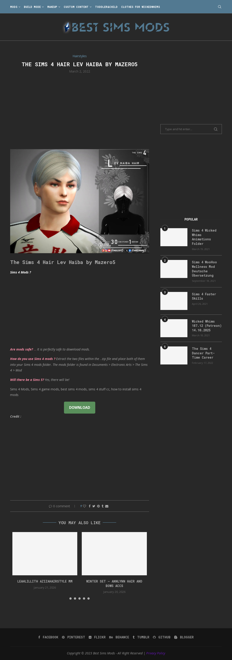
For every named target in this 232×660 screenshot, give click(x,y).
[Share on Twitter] (93, 506)
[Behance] (119, 637)
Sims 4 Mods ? (20, 272)
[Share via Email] (106, 506)
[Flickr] (97, 637)
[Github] (162, 637)
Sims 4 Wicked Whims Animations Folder (204, 237)
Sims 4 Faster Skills (204, 296)
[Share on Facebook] (90, 506)
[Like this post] (84, 506)
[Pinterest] (73, 637)
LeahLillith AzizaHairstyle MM (45, 581)
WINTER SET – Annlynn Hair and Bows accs (114, 583)
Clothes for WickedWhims (140, 7)
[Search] (219, 6)
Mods (13, 7)
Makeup (52, 7)
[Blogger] (184, 637)
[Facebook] (48, 637)
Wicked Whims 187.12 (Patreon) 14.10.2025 (207, 325)
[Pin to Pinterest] (98, 506)
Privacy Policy (155, 653)
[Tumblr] (141, 637)
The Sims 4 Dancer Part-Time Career (203, 353)
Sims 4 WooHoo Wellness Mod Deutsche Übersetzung (204, 269)
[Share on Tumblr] (102, 506)
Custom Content (76, 7)
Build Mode (32, 7)
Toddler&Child (106, 7)
